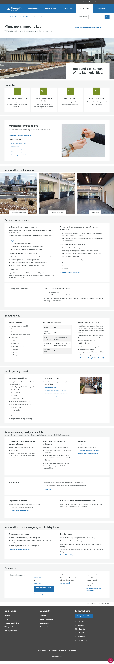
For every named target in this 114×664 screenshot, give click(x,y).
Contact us (47, 492)
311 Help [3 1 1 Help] (43, 618)
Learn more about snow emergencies (19, 552)
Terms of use (62, 654)
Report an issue (45, 630)
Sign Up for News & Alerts (84, 619)
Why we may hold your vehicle (20, 155)
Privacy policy (53, 654)
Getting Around (14, 17)
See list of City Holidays (66, 558)
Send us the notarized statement (69, 275)
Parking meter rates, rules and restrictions (56, 396)
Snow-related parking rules (52, 399)
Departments (44, 626)
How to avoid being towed (18, 152)
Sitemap (91, 2)
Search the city (83, 17)
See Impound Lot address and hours (19, 139)
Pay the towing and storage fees (20, 513)
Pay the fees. (14, 244)
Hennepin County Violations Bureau (88, 456)
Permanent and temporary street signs (55, 393)
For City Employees (11, 633)
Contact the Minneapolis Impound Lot (87, 27)
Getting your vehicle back (18, 146)
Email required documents (43, 591)
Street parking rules (50, 390)
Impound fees (15, 149)
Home (6, 17)
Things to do (8, 630)
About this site (42, 654)
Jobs (6, 622)
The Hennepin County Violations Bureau (91, 361)
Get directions (64, 586)
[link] (82, 2)
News (96, 2)
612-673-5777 (37, 581)
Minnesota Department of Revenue (88, 453)
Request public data (11, 626)
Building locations (46, 622)
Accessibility (72, 654)
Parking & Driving (27, 17)
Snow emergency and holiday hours (21, 158)
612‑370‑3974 (37, 587)
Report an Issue (104, 2)
